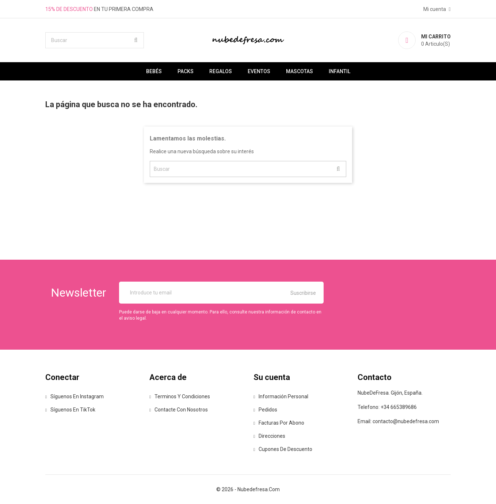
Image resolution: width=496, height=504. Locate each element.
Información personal (280, 396)
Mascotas (299, 71)
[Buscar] (94, 40)
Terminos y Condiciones (179, 396)
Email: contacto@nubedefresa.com (398, 421)
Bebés (154, 71)
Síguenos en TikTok (70, 410)
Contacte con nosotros (178, 410)
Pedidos (265, 410)
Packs (186, 71)
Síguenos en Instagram (74, 396)
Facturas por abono (278, 423)
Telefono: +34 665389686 (387, 407)
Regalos (220, 71)
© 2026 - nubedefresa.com (248, 489)
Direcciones (269, 436)
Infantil (339, 71)
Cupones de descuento (282, 449)
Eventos (259, 71)
